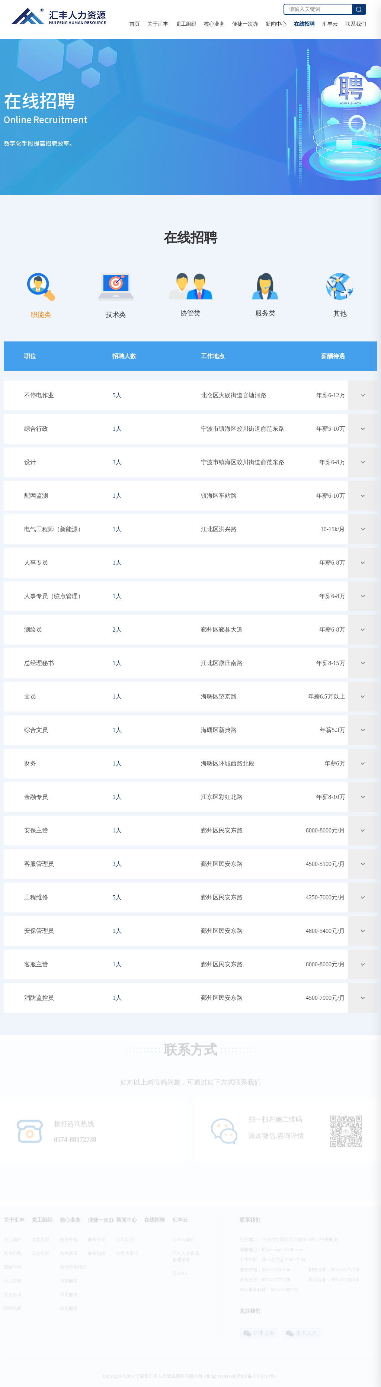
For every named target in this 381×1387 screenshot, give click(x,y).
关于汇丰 (157, 24)
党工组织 (186, 24)
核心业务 (214, 24)
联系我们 (355, 24)
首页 (134, 24)
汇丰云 (330, 24)
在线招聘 (304, 24)
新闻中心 (276, 24)
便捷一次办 (245, 24)
